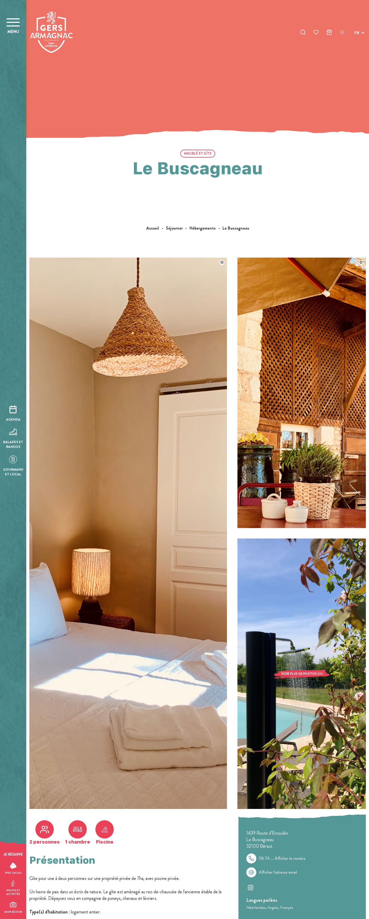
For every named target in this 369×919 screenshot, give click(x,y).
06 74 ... (282, 858)
